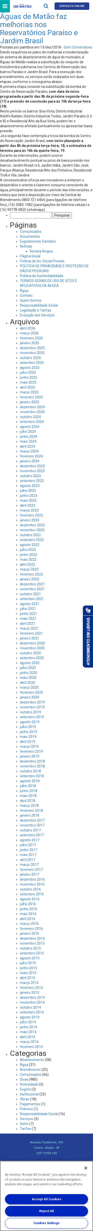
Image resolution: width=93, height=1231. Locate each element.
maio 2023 (28, 500)
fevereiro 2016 (31, 929)
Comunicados (30, 232)
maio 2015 (28, 973)
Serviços (26, 1119)
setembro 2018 (32, 776)
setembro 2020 (32, 658)
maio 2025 (28, 382)
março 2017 (29, 865)
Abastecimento (32, 1060)
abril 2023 (27, 505)
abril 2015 (27, 978)
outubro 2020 (30, 653)
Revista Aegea (41, 251)
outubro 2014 (30, 1007)
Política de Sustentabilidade (41, 276)
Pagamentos (30, 1104)
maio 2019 (28, 737)
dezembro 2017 (32, 820)
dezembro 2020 (32, 643)
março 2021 (29, 628)
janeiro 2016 (29, 933)
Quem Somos (30, 300)
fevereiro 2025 (31, 397)
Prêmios (26, 1109)
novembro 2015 (32, 943)
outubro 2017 (30, 830)
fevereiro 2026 (31, 338)
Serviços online (72, 6)
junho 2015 (28, 968)
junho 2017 (28, 850)
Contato (26, 295)
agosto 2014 (29, 1017)
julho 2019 (28, 727)
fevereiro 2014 (31, 1047)
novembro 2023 (32, 471)
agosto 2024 (29, 427)
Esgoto (25, 1089)
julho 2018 (28, 786)
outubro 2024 (30, 417)
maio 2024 (28, 441)
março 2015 (29, 983)
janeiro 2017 (29, 874)
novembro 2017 (32, 825)
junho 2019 (28, 732)
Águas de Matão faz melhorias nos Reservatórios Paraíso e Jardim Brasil (39, 28)
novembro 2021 (32, 589)
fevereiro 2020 (31, 692)
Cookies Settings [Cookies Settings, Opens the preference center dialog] (46, 1223)
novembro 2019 (32, 707)
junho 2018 (28, 791)
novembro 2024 (32, 412)
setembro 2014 (32, 1012)
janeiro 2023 (29, 520)
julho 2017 (28, 845)
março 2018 (29, 806)
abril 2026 (27, 328)
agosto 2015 (29, 958)
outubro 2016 (30, 889)
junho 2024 (28, 436)
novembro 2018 (32, 766)
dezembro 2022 (32, 525)
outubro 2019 (30, 712)
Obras (24, 1099)
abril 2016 (27, 919)
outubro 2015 (30, 948)
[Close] (85, 1168)
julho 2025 (28, 372)
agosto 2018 (29, 781)
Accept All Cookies (46, 1199)
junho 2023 (28, 496)
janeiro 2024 (29, 461)
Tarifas (25, 1129)
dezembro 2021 (32, 584)
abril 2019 (27, 742)
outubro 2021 (30, 594)
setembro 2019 (32, 717)
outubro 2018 (30, 771)
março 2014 (29, 1042)
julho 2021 (28, 609)
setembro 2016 (32, 894)
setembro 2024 (32, 422)
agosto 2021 (29, 604)
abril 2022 (27, 564)
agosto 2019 (29, 722)
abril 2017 (27, 860)
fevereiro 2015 (31, 988)
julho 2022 (28, 550)
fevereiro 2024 (31, 456)
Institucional (29, 1094)
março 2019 (29, 746)
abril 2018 (27, 801)
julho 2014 (28, 1022)
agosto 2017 (29, 840)
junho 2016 (28, 909)
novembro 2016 (32, 884)
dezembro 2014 (32, 997)
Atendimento (30, 1070)
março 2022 (29, 569)
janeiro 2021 (29, 638)
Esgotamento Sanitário (38, 241)
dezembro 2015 (32, 938)
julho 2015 (28, 963)
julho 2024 (28, 432)
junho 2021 (28, 614)
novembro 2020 (32, 648)
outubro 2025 (30, 358)
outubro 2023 (30, 476)
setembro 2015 (32, 953)
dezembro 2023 (32, 466)
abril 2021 (27, 623)
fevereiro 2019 (31, 751)
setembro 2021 (32, 599)
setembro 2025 (32, 363)
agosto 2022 (29, 545)
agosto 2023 (29, 486)
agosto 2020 (29, 663)
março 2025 (29, 392)
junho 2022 (28, 555)
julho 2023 (28, 491)
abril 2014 (27, 1037)
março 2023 (29, 510)
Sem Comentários (78, 47)
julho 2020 (28, 668)
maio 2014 (28, 1032)
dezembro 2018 (32, 761)
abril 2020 (27, 683)
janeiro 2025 (29, 402)
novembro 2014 (32, 1002)
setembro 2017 (32, 835)
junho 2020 (28, 673)
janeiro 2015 (29, 993)
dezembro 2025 (32, 348)
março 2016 (29, 924)
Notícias (26, 246)
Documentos (30, 236)
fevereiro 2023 (31, 515)
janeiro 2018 (29, 815)
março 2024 (29, 451)
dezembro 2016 (32, 879)
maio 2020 (28, 678)
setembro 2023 (32, 481)
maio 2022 (28, 559)
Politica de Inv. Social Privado (42, 261)
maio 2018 (28, 796)
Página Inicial (30, 256)
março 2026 (29, 333)
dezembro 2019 (32, 702)
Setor (24, 1124)
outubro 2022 (30, 535)
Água (24, 291)
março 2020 (29, 687)
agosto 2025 (29, 368)
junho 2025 (28, 377)
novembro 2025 (32, 353)
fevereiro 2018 (31, 810)
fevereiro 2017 (31, 870)
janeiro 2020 (29, 697)
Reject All (46, 1211)
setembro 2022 (32, 540)
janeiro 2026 (29, 343)
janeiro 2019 (29, 756)
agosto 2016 (29, 899)
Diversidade (29, 1084)
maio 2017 (28, 855)
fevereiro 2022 (31, 574)
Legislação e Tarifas (35, 310)
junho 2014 (28, 1027)
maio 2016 (28, 914)
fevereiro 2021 (31, 633)
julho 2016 (28, 904)
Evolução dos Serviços (37, 315)
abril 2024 (27, 446)
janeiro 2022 (29, 579)
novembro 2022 (32, 530)
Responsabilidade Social (39, 305)
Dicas (24, 1079)
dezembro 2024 (32, 407)
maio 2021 (28, 619)
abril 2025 (27, 387)
